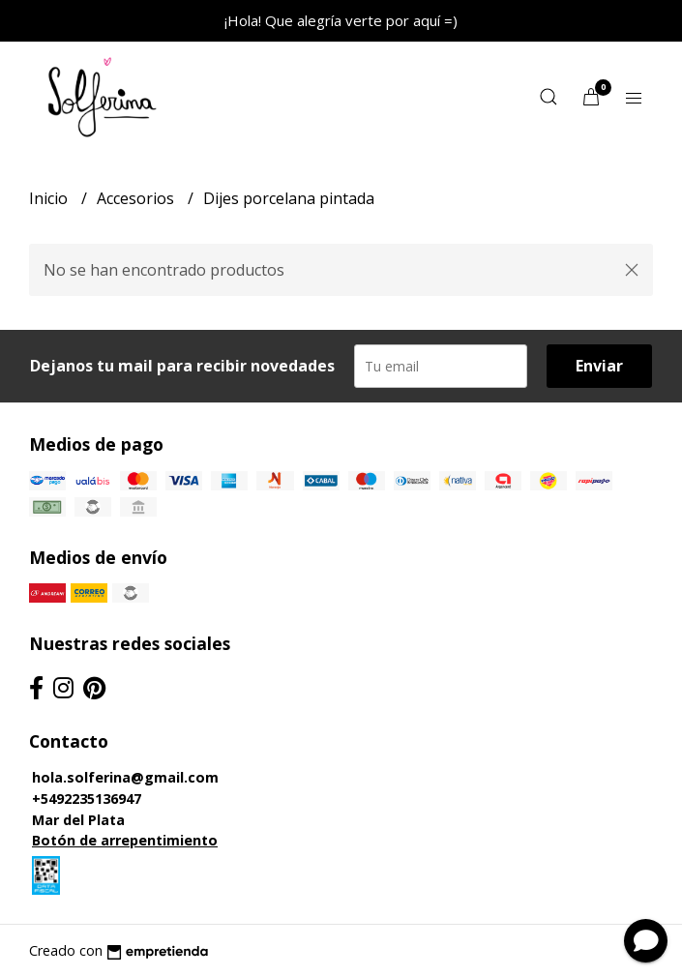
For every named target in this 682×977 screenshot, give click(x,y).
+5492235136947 (86, 798)
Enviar (599, 365)
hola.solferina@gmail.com (125, 777)
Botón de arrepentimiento (125, 840)
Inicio (50, 198)
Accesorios (137, 198)
